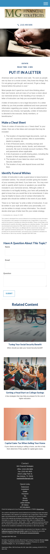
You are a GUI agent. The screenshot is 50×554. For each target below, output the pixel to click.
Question (7, 273)
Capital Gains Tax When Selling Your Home (25, 443)
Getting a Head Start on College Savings (25, 392)
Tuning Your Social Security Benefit (25, 344)
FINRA (46, 540)
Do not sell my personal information (29, 533)
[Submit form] (9, 294)
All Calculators (25, 507)
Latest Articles (25, 503)
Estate (25, 491)
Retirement (25, 487)
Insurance (25, 494)
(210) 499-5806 (25, 25)
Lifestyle (25, 500)
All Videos (25, 505)
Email (7, 260)
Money (25, 498)
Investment (25, 489)
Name (7, 247)
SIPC (5, 542)
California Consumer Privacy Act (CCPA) (13, 531)
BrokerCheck (40, 509)
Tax (25, 496)
